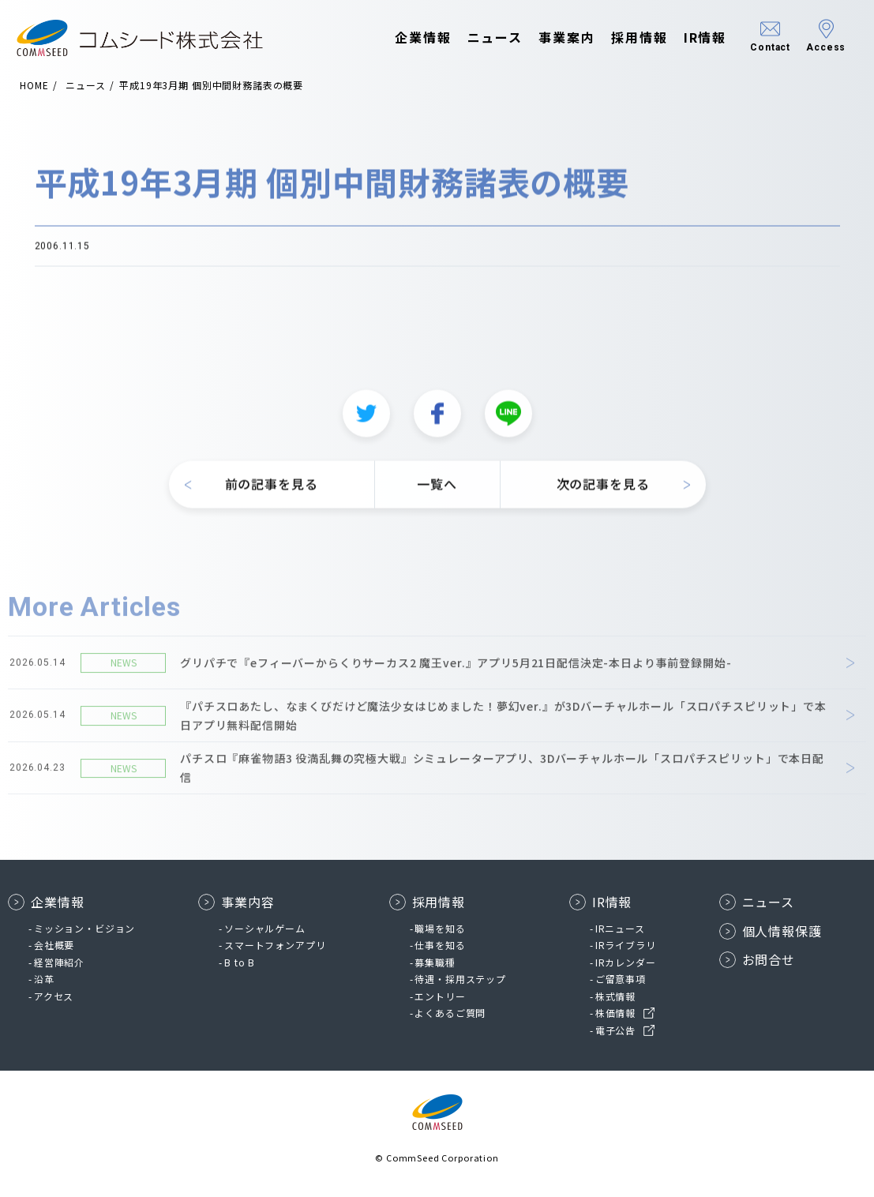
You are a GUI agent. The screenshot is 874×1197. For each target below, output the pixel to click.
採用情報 (624, 38)
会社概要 (54, 944)
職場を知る (439, 928)
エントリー (439, 996)
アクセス (53, 996)
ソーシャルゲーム (265, 928)
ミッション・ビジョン (84, 928)
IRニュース (620, 928)
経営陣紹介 (59, 962)
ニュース (480, 38)
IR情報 (689, 38)
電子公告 (615, 1030)
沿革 (44, 978)
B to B (239, 962)
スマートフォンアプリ (274, 944)
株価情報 (615, 1012)
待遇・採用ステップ (460, 978)
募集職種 (434, 962)
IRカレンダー (625, 962)
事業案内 (551, 38)
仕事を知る (439, 944)
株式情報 (615, 996)
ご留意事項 (620, 978)
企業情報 (408, 38)
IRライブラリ (625, 944)
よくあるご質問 (450, 1012)
